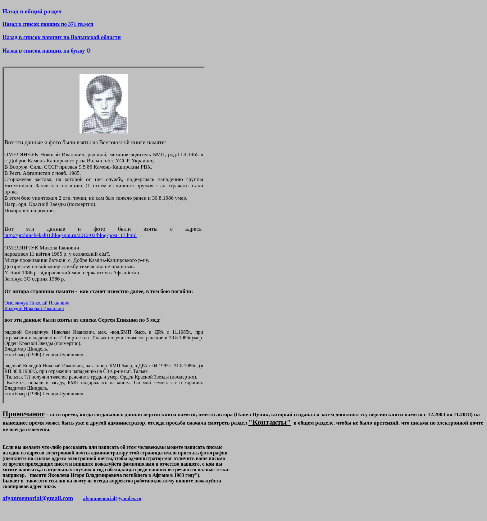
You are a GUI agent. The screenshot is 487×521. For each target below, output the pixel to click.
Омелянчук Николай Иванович (37, 302)
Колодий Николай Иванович (34, 308)
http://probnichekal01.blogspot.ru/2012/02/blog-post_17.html (70, 235)
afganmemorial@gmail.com (37, 498)
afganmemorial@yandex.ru (112, 498)
